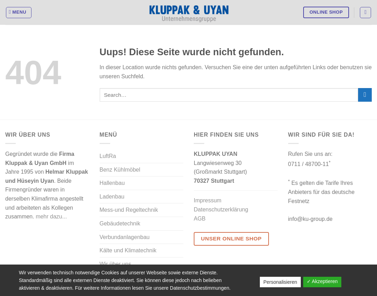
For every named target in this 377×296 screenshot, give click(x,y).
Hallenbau (112, 183)
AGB (200, 219)
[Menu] (19, 12)
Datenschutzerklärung (221, 209)
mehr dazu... (51, 216)
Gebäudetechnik (120, 223)
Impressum (207, 200)
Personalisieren (280, 282)
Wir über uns (115, 264)
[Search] (365, 12)
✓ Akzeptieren (322, 281)
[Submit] (365, 95)
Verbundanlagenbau (125, 237)
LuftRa (108, 156)
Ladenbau (112, 197)
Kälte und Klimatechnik (128, 250)
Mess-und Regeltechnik (129, 210)
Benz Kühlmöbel (120, 170)
